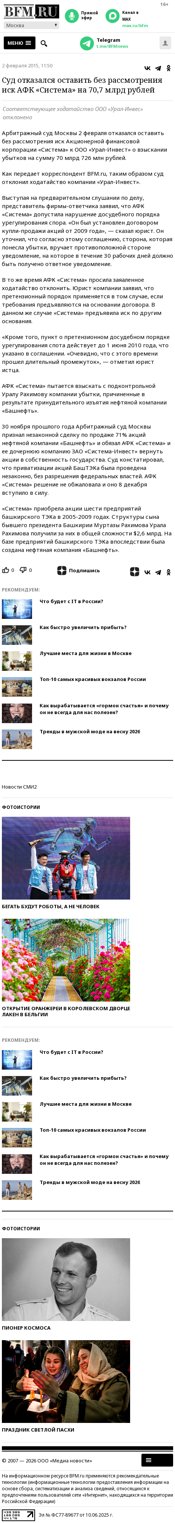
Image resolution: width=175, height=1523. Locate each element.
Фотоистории (21, 807)
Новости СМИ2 (19, 786)
